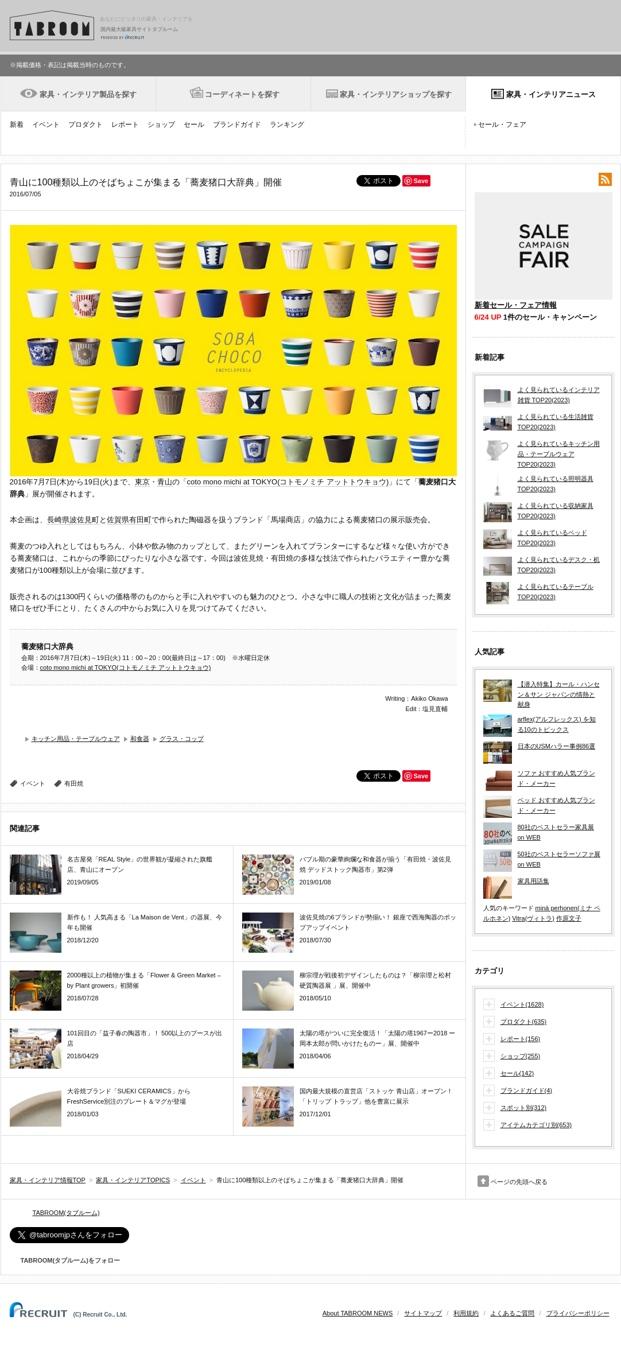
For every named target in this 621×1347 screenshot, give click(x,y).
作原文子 (568, 918)
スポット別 (523, 1108)
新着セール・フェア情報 (516, 305)
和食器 (139, 738)
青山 (164, 482)
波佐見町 (84, 519)
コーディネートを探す (242, 94)
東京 (142, 482)
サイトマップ (423, 1313)
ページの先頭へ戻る (519, 1181)
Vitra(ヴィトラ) (533, 918)
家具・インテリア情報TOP (48, 1180)
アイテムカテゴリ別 (536, 1125)
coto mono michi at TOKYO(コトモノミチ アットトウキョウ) (288, 482)
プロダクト (85, 125)
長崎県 (58, 519)
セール (194, 125)
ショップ (161, 125)
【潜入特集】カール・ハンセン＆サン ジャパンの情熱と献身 (559, 694)
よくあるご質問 (512, 1313)
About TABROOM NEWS (358, 1313)
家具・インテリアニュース (551, 94)
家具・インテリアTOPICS (133, 1180)
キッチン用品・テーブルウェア (76, 738)
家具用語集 (533, 881)
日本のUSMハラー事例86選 (557, 746)
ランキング (287, 125)
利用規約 (466, 1313)
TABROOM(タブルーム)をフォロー (65, 1260)
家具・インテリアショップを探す (396, 94)
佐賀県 (118, 519)
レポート (125, 125)
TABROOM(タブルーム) (66, 1212)
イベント (46, 125)
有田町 (140, 519)
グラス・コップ (182, 738)
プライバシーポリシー (578, 1313)
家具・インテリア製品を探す (88, 94)
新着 (17, 125)
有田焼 (73, 783)
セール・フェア (502, 125)
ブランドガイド (237, 125)
